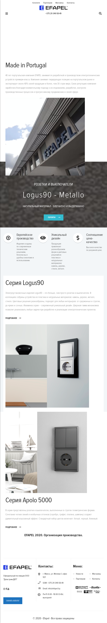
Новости (79, 573)
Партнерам (47, 3)
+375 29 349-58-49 (53, 13)
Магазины (59, 3)
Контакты (71, 3)
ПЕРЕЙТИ (51, 217)
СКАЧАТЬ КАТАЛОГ (13, 601)
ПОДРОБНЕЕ (13, 318)
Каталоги (36, 3)
